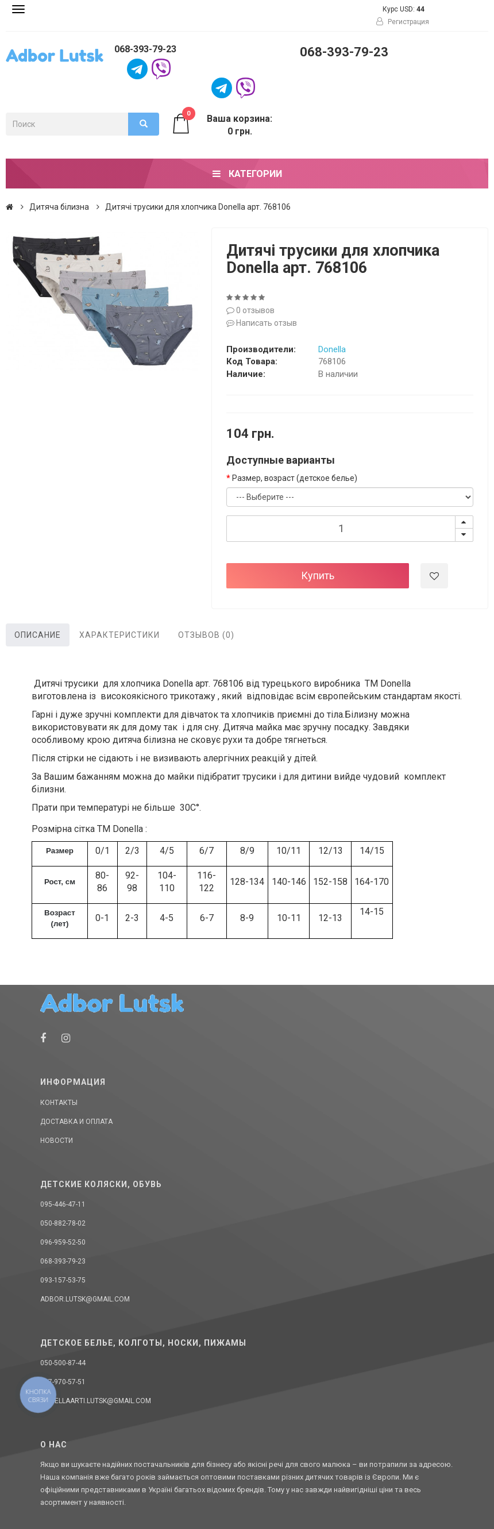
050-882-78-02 (63, 1223)
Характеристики (119, 635)
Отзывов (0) (206, 635)
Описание (37, 635)
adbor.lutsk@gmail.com (85, 1299)
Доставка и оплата (76, 1122)
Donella (332, 349)
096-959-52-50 (63, 1242)
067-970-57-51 (63, 1382)
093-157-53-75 (63, 1280)
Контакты (59, 1103)
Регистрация (402, 22)
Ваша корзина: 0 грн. (222, 125)
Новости (56, 1141)
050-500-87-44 (63, 1363)
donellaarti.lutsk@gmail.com (95, 1401)
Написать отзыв (261, 323)
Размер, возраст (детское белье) (294, 478)
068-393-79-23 (145, 49)
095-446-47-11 (63, 1204)
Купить (317, 575)
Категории (247, 173)
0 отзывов (250, 310)
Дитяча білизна (59, 206)
